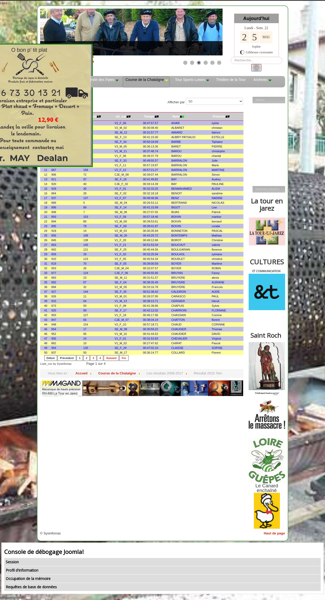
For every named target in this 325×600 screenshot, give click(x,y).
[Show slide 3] (199, 63)
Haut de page (274, 533)
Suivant (111, 358)
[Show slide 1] (185, 63)
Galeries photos (267, 189)
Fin (124, 358)
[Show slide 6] (219, 63)
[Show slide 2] (192, 63)
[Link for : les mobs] (131, 32)
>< (127, 54)
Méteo (260, 100)
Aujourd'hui (256, 18)
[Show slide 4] (206, 63)
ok (256, 67)
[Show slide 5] (212, 63)
